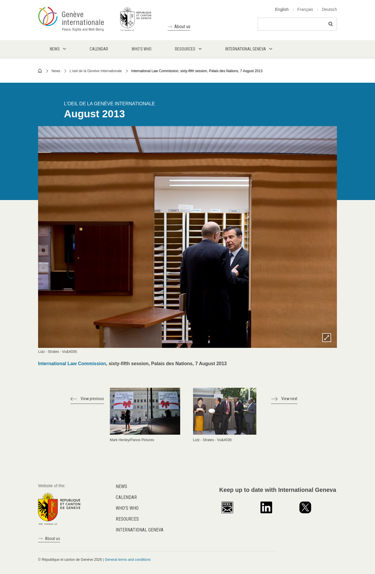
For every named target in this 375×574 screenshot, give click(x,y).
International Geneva (139, 530)
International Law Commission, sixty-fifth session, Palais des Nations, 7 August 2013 (196, 71)
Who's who (127, 508)
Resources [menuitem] (185, 49)
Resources (127, 519)
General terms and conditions (128, 560)
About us (182, 26)
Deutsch (329, 9)
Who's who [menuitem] (141, 49)
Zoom (326, 337)
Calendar (126, 497)
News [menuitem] (55, 49)
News (56, 71)
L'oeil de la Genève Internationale (96, 71)
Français (305, 9)
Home (40, 71)
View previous (92, 398)
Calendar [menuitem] (99, 49)
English (282, 9)
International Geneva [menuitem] (245, 49)
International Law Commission (72, 363)
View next (289, 398)
